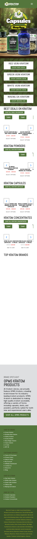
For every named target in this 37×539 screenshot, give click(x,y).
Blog (6, 470)
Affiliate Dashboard (11, 464)
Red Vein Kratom (10, 478)
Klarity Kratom (9, 437)
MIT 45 (7, 447)
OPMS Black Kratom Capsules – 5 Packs (11, 242)
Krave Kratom (9, 432)
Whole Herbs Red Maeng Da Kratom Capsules (11, 205)
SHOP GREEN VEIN (18, 78)
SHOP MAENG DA (18, 101)
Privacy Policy (9, 457)
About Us (8, 468)
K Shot (7, 445)
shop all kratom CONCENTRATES (15, 221)
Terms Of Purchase (11, 455)
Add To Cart (11, 248)
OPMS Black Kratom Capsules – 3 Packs (25, 242)
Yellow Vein (8, 485)
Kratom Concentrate (11, 499)
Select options (11, 139)
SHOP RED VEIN (18, 67)
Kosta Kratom (9, 439)
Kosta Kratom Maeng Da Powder (25, 170)
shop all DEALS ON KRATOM (14, 112)
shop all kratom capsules (14, 187)
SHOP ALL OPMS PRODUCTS (17, 415)
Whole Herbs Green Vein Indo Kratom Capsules (25, 205)
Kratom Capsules (10, 495)
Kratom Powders (10, 497)
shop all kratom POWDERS (14, 150)
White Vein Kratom (10, 480)
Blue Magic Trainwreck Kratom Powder (11, 168)
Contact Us (8, 466)
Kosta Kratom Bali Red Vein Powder (10, 132)
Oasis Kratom (9, 443)
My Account (8, 462)
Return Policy (9, 460)
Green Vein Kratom (10, 483)
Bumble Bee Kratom (11, 435)
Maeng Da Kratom (10, 487)
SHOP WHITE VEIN (18, 90)
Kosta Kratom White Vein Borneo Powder (25, 133)
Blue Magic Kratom (10, 441)
